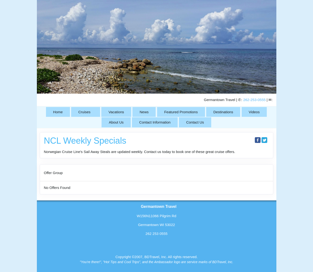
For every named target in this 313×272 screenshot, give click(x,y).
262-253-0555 (254, 100)
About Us (116, 122)
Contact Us (195, 122)
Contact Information (155, 122)
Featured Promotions (181, 112)
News (144, 112)
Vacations (116, 112)
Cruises (84, 112)
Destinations (223, 112)
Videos (254, 112)
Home (58, 112)
